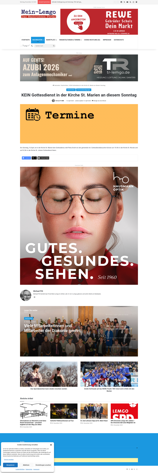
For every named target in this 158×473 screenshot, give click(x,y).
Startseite (26, 40)
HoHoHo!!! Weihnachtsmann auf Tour (62, 421)
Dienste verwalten (9, 459)
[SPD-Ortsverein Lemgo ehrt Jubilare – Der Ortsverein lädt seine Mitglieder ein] (124, 411)
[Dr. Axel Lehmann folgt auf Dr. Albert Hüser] (94, 411)
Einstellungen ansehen (43, 465)
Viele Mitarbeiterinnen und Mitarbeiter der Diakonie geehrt (52, 328)
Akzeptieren (10, 465)
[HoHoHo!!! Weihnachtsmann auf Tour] (63, 411)
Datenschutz (29, 469)
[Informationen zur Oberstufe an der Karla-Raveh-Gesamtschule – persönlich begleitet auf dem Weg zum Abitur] (33, 411)
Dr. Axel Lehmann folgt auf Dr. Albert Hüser (94, 421)
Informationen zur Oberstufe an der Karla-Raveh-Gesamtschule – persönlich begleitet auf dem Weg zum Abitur (33, 422)
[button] (51, 445)
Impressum (36, 469)
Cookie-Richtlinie (20, 469)
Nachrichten (37, 40)
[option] (79, 331)
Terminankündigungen (83, 89)
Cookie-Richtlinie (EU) (92, 40)
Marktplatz (50, 40)
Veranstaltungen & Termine (69, 40)
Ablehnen (26, 465)
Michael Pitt (59, 100)
